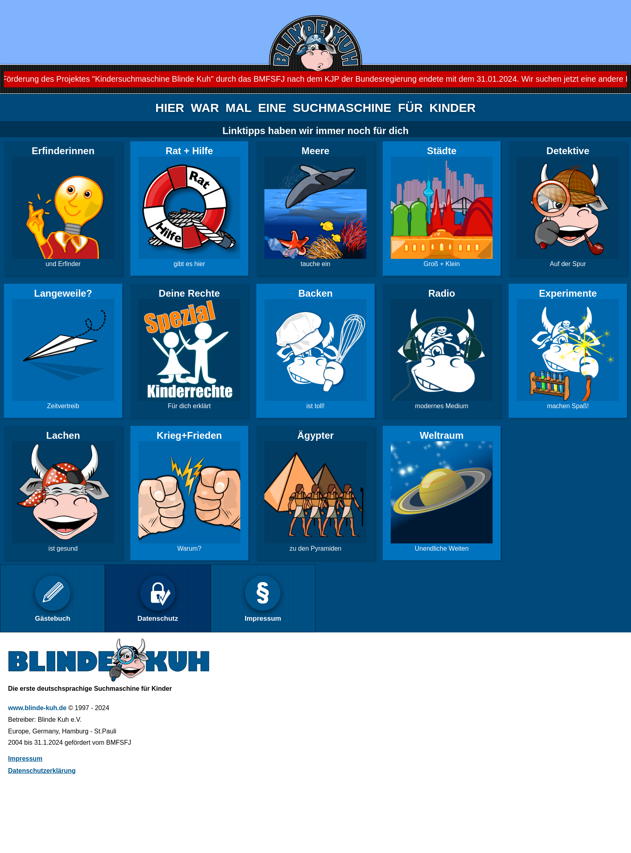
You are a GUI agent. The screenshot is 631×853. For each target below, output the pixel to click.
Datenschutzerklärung (42, 770)
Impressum (25, 758)
